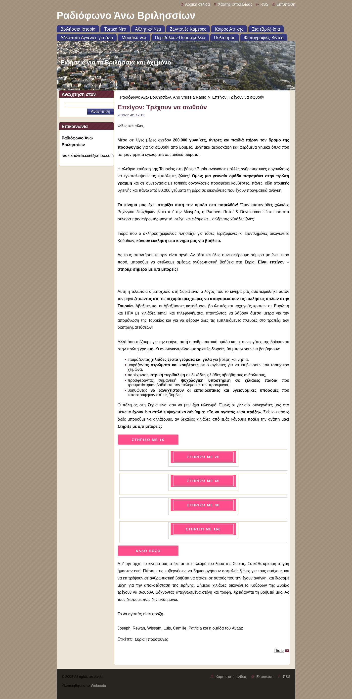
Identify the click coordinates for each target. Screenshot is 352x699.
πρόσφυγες (158, 639)
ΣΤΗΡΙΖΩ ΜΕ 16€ (203, 529)
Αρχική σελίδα (197, 4)
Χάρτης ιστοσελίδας (235, 4)
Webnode (98, 686)
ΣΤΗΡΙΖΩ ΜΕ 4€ (203, 481)
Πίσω (279, 650)
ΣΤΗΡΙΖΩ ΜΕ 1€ (148, 440)
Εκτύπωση (285, 4)
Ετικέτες (125, 639)
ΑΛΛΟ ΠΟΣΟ (148, 551)
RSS (264, 4)
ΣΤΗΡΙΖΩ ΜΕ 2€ (203, 457)
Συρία (139, 639)
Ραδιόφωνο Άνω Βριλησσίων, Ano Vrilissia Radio (163, 97)
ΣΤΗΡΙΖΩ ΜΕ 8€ (203, 505)
